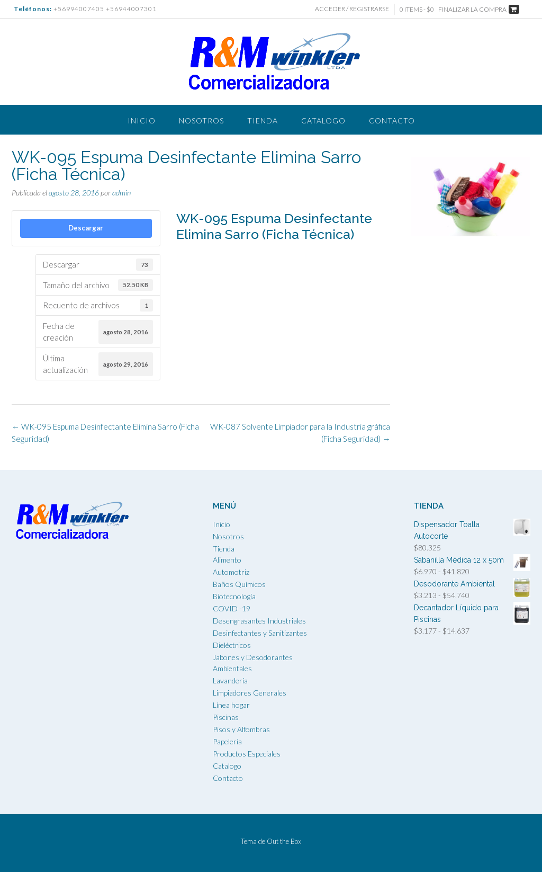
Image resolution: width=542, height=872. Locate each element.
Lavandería (230, 680)
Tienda (262, 120)
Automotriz (231, 571)
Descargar (85, 228)
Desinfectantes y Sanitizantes (260, 632)
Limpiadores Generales (249, 692)
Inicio (142, 120)
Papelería (227, 741)
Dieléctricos (232, 644)
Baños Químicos (239, 584)
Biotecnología (234, 596)
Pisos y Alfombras (241, 729)
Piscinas (226, 717)
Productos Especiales (247, 753)
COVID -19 (231, 608)
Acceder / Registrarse (352, 9)
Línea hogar (231, 704)
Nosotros (201, 120)
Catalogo (323, 120)
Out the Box (284, 841)
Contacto (392, 120)
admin (121, 192)
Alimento (227, 559)
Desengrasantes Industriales (259, 620)
